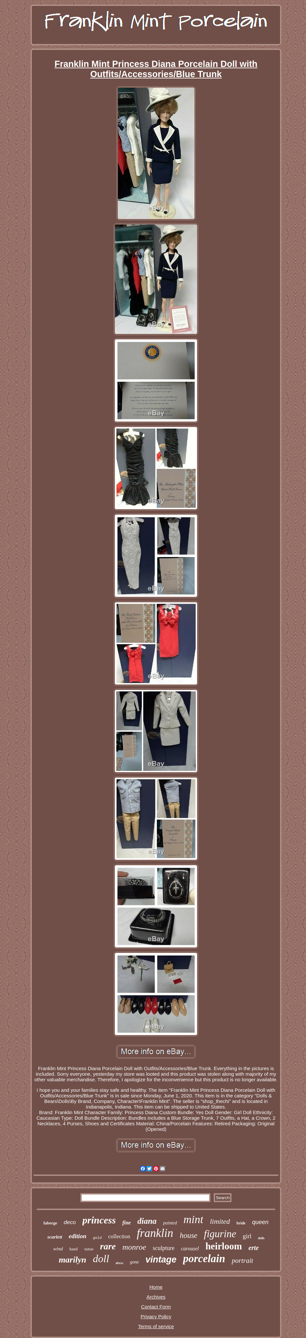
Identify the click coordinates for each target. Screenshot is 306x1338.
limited (220, 1221)
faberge (50, 1222)
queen (260, 1222)
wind (58, 1248)
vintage (161, 1259)
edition (77, 1236)
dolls (261, 1238)
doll (101, 1258)
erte (254, 1247)
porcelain (204, 1258)
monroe (134, 1247)
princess (99, 1220)
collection (119, 1236)
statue (89, 1249)
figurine (220, 1234)
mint (193, 1219)
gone (134, 1262)
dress (119, 1263)
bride (240, 1223)
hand (73, 1248)
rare (108, 1246)
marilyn (72, 1259)
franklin (155, 1233)
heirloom (224, 1246)
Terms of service (156, 1326)
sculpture (163, 1248)
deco (70, 1222)
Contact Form (156, 1306)
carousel (190, 1248)
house (188, 1235)
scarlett (54, 1237)
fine (126, 1222)
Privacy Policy (156, 1316)
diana (146, 1221)
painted (170, 1222)
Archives (155, 1297)
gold (97, 1238)
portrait (242, 1260)
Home (156, 1287)
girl (247, 1236)
